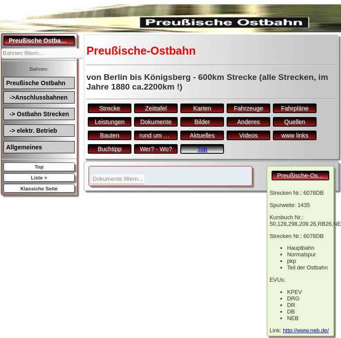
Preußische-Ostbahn (303, 175)
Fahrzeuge (248, 108)
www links (294, 135)
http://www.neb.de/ (306, 330)
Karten (202, 108)
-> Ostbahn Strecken (37, 113)
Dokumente (156, 121)
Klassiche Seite (39, 188)
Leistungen (110, 121)
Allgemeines (24, 147)
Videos (248, 135)
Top (38, 166)
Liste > (39, 177)
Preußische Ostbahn (35, 82)
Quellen (294, 121)
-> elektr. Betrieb (31, 130)
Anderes (248, 121)
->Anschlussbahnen (37, 97)
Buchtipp (109, 148)
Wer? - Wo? (156, 148)
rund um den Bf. (158, 135)
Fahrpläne (294, 108)
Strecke (109, 108)
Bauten (109, 135)
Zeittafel (156, 108)
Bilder (202, 121)
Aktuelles (202, 135)
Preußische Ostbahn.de (42, 40)
